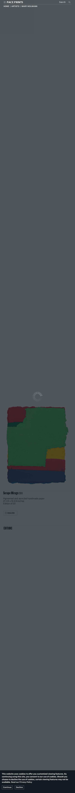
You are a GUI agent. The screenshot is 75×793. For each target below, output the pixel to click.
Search (70, 2)
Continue (7, 787)
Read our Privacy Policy (21, 782)
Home (6, 6)
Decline (19, 787)
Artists (15, 6)
